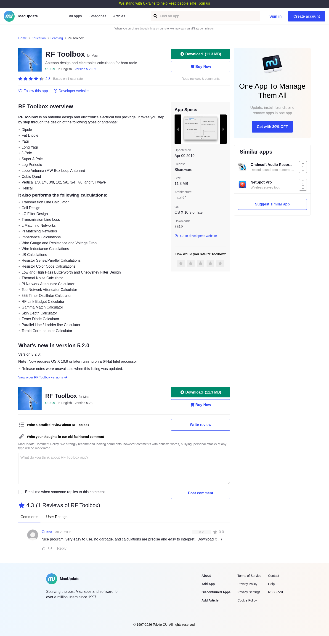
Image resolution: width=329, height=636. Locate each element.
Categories (97, 16)
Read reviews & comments (201, 79)
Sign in (275, 16)
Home (22, 38)
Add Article (210, 600)
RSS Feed (275, 592)
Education (39, 38)
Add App (208, 584)
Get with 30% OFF (272, 126)
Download (200, 53)
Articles (119, 16)
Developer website (71, 91)
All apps (75, 16)
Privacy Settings (248, 592)
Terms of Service (249, 576)
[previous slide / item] (178, 129)
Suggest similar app (272, 204)
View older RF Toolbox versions (43, 377)
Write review (200, 424)
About (206, 576)
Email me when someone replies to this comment (65, 492)
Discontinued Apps (216, 592)
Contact (273, 576)
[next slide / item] (223, 129)
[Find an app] (155, 16)
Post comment (200, 493)
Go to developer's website (196, 236)
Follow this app (33, 91)
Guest (47, 532)
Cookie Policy (247, 600)
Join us (204, 3)
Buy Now (200, 66)
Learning (56, 38)
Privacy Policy (247, 584)
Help (271, 584)
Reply (61, 548)
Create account (306, 16)
